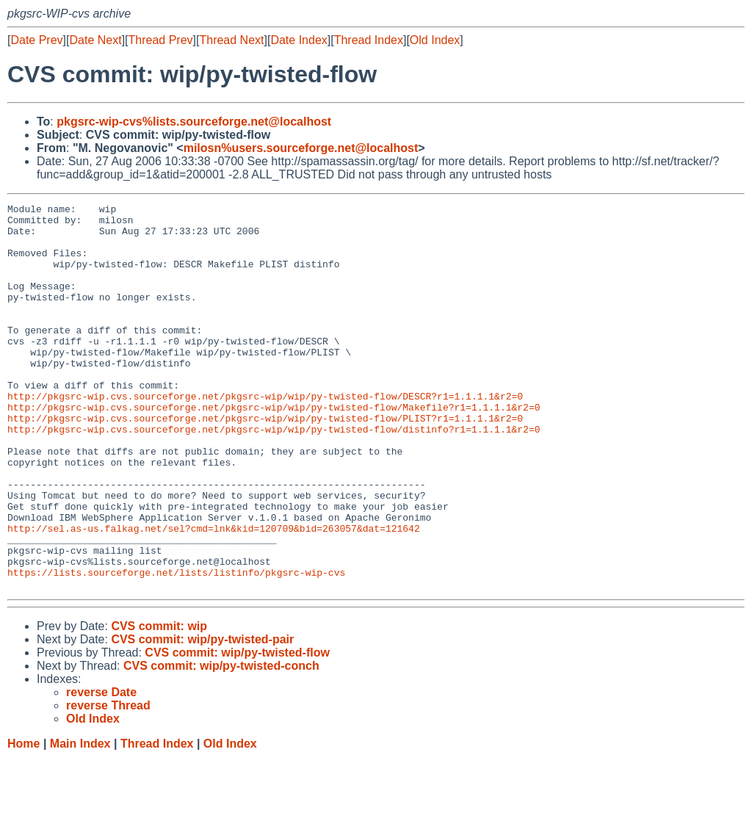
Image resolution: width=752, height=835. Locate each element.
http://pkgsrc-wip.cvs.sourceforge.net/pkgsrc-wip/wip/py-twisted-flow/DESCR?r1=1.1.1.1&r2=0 (265, 435)
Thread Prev (161, 40)
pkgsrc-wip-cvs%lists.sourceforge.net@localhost (194, 121)
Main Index (80, 820)
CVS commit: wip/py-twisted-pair (202, 716)
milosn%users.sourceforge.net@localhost (301, 148)
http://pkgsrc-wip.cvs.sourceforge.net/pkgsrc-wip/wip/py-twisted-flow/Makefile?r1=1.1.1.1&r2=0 (273, 448)
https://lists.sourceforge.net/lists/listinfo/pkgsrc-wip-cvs (176, 647)
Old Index (435, 40)
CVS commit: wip (159, 703)
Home (23, 820)
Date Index (298, 40)
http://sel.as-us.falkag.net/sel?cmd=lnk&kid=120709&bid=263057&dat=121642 (213, 594)
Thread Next (231, 40)
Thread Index (368, 40)
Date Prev (36, 40)
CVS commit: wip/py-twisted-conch (221, 743)
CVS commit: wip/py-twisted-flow (237, 729)
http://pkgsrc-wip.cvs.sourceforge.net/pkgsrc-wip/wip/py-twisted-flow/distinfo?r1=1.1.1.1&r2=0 (273, 475)
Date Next (95, 40)
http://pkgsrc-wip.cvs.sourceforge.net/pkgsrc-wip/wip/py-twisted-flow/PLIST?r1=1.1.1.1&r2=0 (265, 462)
